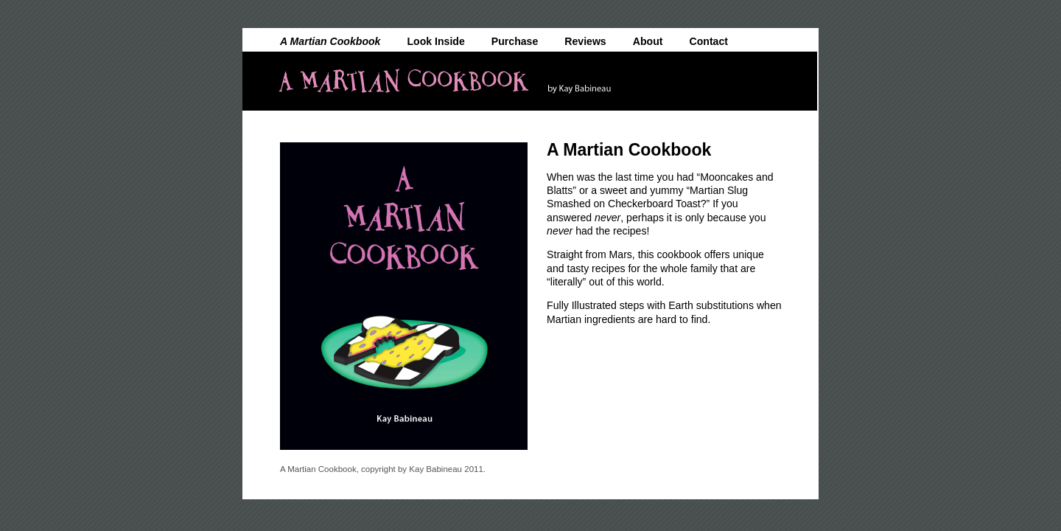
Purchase (514, 40)
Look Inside (436, 40)
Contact (709, 40)
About (648, 40)
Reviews (585, 40)
